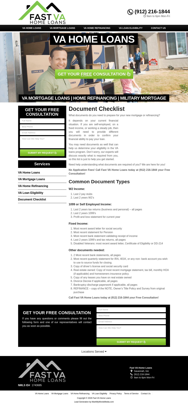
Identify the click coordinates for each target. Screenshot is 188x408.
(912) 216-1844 (148, 11)
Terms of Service (131, 393)
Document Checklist (32, 199)
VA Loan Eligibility (130, 28)
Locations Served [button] (94, 351)
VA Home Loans (31, 28)
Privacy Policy (116, 393)
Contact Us (158, 28)
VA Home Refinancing (97, 28)
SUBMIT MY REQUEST (42, 152)
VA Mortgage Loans (62, 28)
